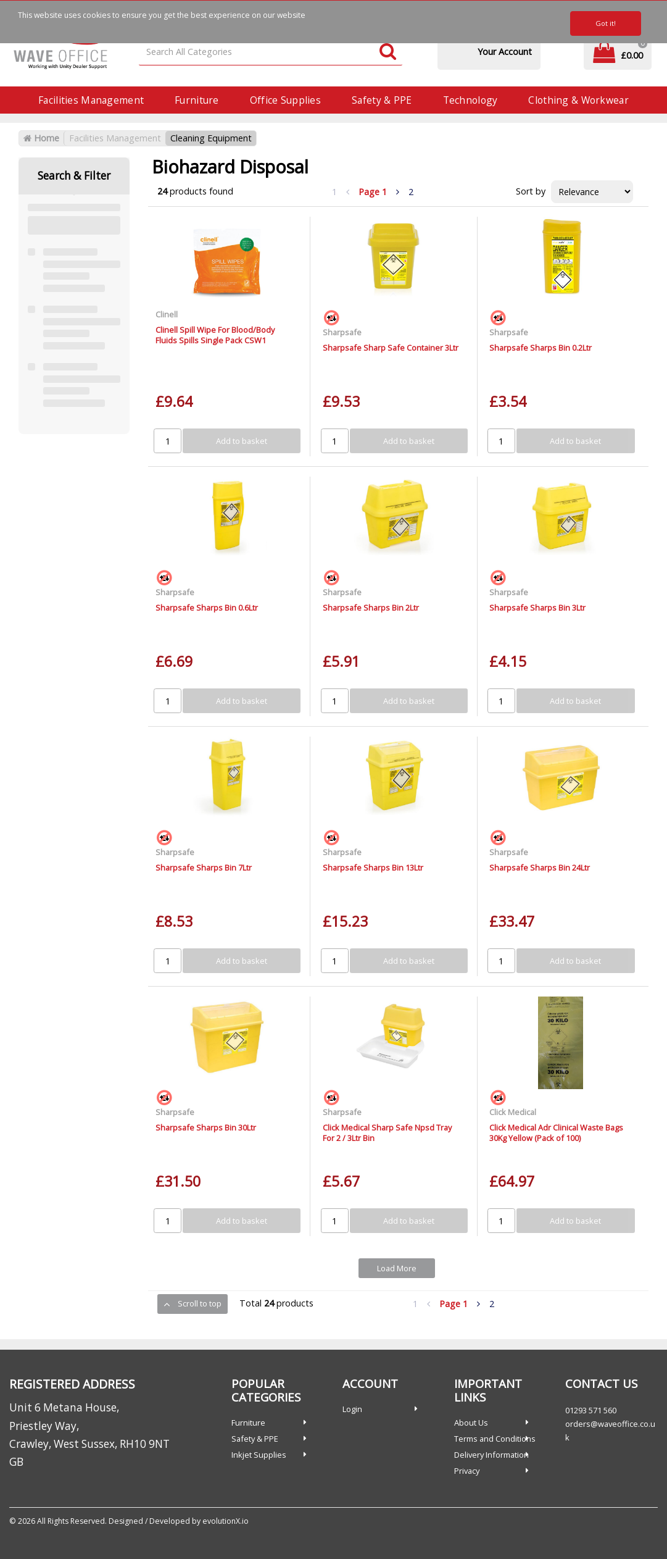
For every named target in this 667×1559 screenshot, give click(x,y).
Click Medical (512, 1112)
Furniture (197, 100)
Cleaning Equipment (211, 138)
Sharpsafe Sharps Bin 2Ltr (371, 607)
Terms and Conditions (495, 1438)
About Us (471, 1422)
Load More (396, 1268)
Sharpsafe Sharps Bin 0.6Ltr (206, 607)
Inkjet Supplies (258, 1454)
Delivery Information (491, 1454)
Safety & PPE (382, 100)
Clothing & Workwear (578, 100)
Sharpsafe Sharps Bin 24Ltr (539, 867)
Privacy (466, 1470)
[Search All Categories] (270, 52)
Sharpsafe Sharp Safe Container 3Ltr (390, 347)
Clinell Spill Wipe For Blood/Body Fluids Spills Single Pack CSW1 (215, 335)
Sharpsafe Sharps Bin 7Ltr (203, 867)
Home (41, 138)
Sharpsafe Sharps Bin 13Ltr (373, 867)
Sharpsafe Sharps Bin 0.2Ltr (540, 347)
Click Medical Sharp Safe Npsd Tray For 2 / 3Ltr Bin (387, 1132)
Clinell (166, 314)
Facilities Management (91, 100)
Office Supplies (285, 100)
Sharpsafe (342, 332)
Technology (470, 100)
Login (352, 1409)
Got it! (605, 23)
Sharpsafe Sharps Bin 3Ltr (537, 607)
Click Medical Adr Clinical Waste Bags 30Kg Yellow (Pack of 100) (556, 1132)
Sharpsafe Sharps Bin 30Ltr (205, 1127)
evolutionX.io (225, 1521)
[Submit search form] (388, 52)
